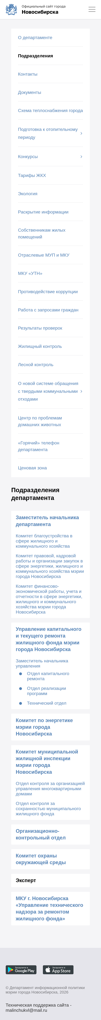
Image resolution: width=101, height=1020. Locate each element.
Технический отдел (46, 703)
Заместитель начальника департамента (47, 521)
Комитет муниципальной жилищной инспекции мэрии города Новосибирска (47, 762)
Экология (27, 193)
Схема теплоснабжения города (50, 110)
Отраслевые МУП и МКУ (43, 255)
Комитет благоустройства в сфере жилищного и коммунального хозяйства (44, 541)
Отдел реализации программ (46, 691)
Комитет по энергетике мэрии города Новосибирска (44, 727)
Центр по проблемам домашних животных (40, 421)
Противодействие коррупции (48, 291)
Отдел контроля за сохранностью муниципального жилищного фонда (48, 808)
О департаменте (35, 37)
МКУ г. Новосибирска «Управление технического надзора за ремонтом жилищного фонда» (49, 908)
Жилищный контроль (40, 346)
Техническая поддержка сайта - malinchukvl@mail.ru (39, 1006)
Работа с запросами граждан (48, 309)
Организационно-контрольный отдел (41, 834)
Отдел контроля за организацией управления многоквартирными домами (50, 788)
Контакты (27, 74)
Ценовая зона (32, 467)
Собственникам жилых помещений (42, 233)
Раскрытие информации (43, 211)
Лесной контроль (35, 364)
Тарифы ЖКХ (32, 175)
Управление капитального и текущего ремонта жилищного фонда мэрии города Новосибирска (48, 639)
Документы (29, 92)
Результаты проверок (40, 328)
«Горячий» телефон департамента (38, 446)
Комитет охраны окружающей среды (41, 859)
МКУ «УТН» (30, 273)
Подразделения (35, 55)
